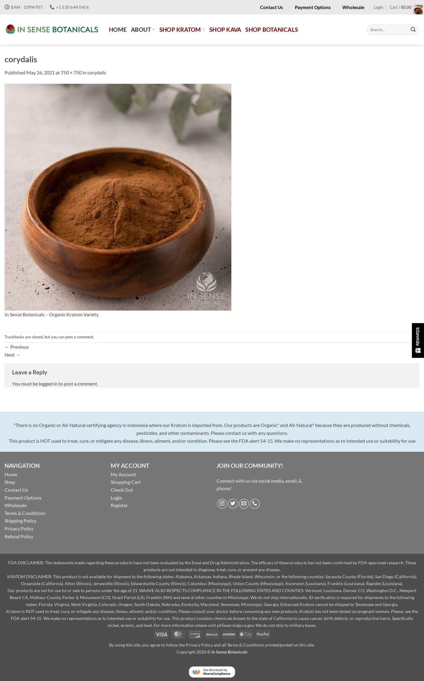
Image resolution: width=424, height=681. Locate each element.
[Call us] (255, 504)
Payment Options (23, 497)
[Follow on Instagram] (222, 504)
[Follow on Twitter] (233, 504)
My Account (123, 474)
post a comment (79, 336)
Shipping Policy (20, 520)
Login (116, 497)
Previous (17, 347)
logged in (48, 383)
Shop (10, 482)
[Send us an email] (244, 504)
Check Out (122, 490)
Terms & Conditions (25, 513)
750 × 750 (71, 72)
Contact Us (16, 490)
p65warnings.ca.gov (235, 625)
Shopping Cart (126, 482)
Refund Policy (19, 536)
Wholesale (16, 505)
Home (11, 474)
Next (13, 354)
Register (119, 505)
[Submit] (413, 29)
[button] (378, 7)
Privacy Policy (19, 528)
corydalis (96, 72)
